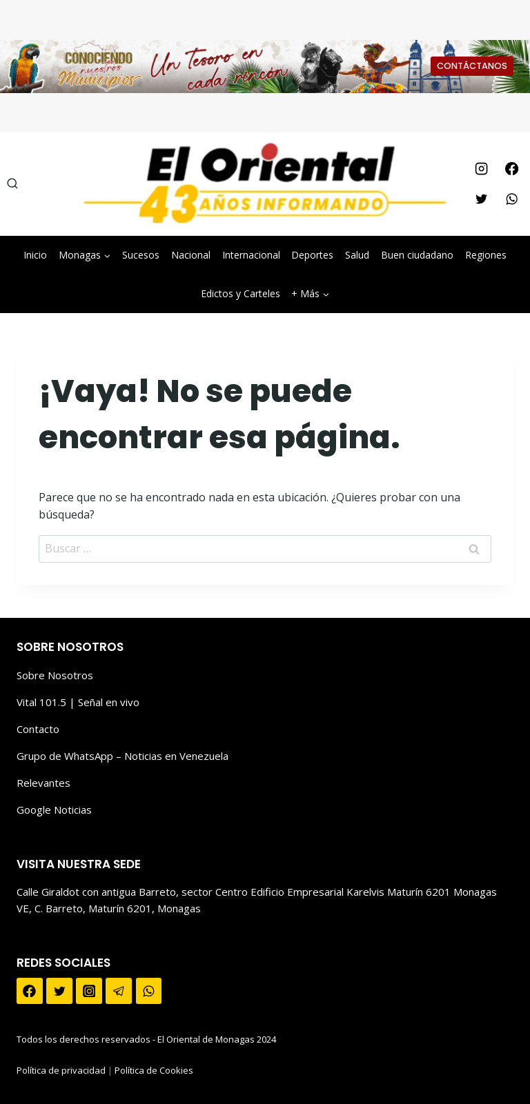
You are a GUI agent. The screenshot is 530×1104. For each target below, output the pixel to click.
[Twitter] (481, 199)
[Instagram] (481, 169)
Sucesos (140, 254)
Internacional (251, 254)
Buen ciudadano (417, 254)
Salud (357, 254)
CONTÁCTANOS (472, 66)
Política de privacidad (61, 1070)
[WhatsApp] (511, 199)
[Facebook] (511, 169)
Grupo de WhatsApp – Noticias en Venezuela (122, 756)
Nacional (190, 254)
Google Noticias (54, 809)
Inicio (35, 254)
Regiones (486, 254)
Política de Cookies (154, 1070)
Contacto (38, 729)
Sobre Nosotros (55, 675)
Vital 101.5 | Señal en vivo (78, 702)
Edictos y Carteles (240, 293)
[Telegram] (119, 991)
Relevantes (43, 783)
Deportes (312, 254)
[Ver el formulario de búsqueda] (12, 184)
